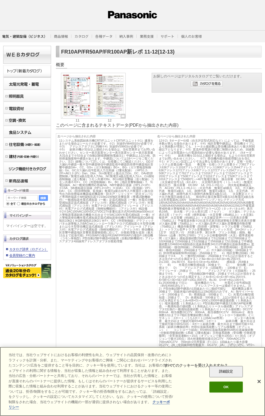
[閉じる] (259, 381)
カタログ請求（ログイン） (28, 249)
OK (226, 387)
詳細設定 (226, 372)
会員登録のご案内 (22, 255)
